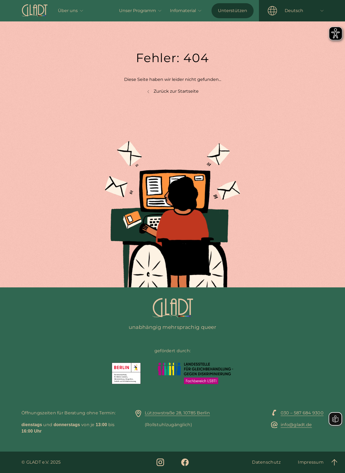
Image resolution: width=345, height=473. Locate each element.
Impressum (311, 462)
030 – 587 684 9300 (302, 412)
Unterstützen (232, 10)
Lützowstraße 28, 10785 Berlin (177, 412)
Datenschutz (266, 462)
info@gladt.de (296, 424)
